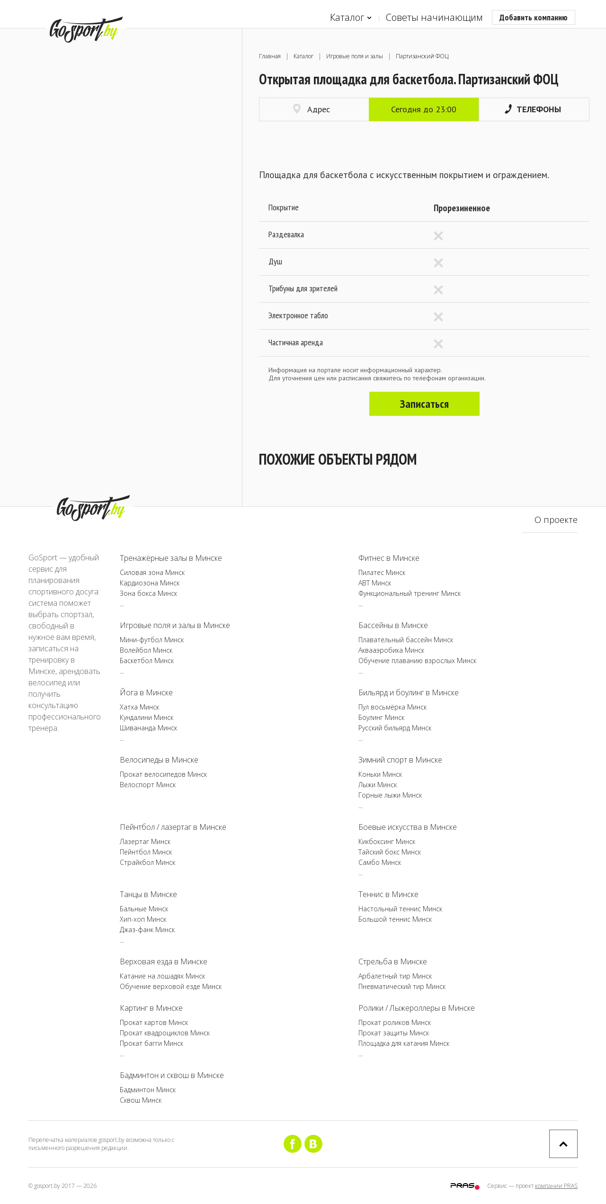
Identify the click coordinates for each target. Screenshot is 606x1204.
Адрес (311, 109)
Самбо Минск (379, 862)
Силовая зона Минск (152, 572)
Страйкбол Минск (147, 862)
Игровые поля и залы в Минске (175, 625)
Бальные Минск (144, 908)
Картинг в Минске (151, 1008)
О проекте (556, 519)
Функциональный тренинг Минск (409, 593)
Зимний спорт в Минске (400, 760)
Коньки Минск (380, 774)
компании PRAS (556, 1186)
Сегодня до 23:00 (423, 109)
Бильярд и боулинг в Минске (408, 692)
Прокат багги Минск (151, 1043)
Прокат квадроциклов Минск (165, 1032)
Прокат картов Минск (154, 1022)
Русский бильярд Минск (394, 727)
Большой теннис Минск (395, 919)
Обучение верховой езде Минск (171, 986)
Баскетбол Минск (147, 660)
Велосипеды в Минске (159, 760)
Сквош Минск (140, 1100)
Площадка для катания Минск (403, 1043)
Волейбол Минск (146, 650)
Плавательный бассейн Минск (405, 639)
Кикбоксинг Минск (386, 841)
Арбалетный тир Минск (395, 975)
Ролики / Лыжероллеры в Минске (416, 1008)
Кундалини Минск (146, 717)
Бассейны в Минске (393, 625)
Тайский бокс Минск (389, 851)
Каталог (351, 17)
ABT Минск (374, 582)
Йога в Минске (146, 692)
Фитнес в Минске (388, 558)
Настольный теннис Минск (400, 908)
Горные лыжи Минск (390, 795)
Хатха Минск (139, 706)
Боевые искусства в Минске (407, 827)
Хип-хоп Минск (143, 919)
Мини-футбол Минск (152, 639)
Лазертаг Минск (145, 841)
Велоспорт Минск (148, 784)
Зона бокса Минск (148, 593)
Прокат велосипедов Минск (163, 774)
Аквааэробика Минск (391, 650)
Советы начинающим (434, 17)
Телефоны (533, 109)
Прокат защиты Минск (393, 1032)
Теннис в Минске (388, 894)
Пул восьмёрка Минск (392, 706)
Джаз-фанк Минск (147, 929)
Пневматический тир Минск (402, 986)
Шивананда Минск (148, 727)
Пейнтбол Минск (146, 851)
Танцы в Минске (148, 894)
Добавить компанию (533, 17)
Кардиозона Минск (149, 582)
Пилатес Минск (381, 572)
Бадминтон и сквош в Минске (172, 1075)
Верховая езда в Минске (163, 961)
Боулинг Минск (381, 717)
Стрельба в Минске (392, 961)
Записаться (424, 403)
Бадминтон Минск (148, 1089)
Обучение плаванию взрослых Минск (417, 660)
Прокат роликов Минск (394, 1022)
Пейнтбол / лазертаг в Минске (173, 827)
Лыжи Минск (377, 784)
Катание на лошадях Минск (162, 975)
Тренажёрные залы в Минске (171, 558)
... (122, 603)
